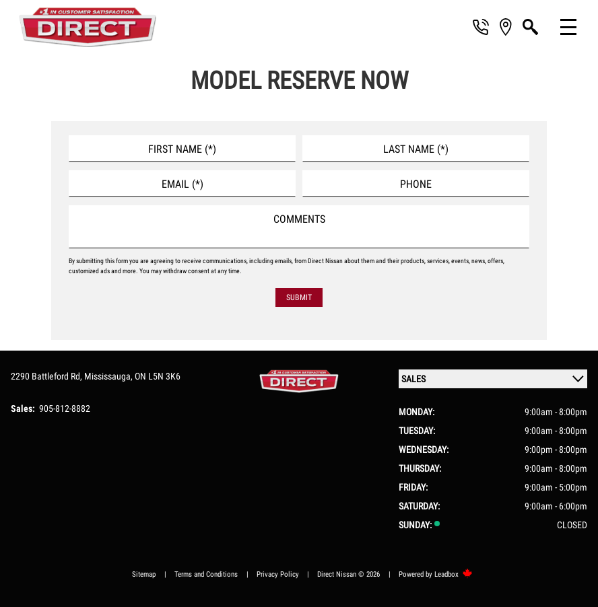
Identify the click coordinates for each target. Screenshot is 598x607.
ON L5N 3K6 (157, 376)
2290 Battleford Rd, (47, 376)
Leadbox (453, 574)
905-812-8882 (64, 408)
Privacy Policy (278, 574)
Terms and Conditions (206, 574)
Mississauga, (109, 376)
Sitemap (144, 574)
